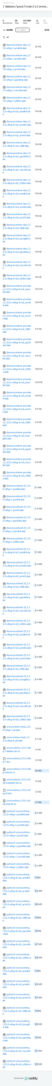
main (29, 6)
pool (20, 6)
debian (10, 6)
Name (10, 30)
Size (47, 30)
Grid (45, 22)
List (37, 22)
